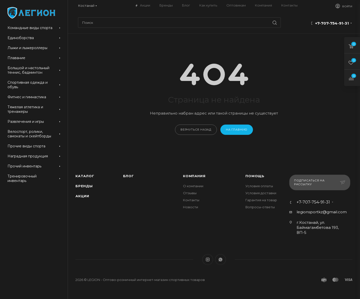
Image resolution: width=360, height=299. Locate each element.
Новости (190, 207)
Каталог (84, 176)
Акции (82, 196)
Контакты (191, 200)
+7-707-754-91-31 (332, 23)
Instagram (207, 259)
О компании (193, 186)
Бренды (84, 186)
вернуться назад (196, 129)
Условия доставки (260, 193)
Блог (128, 176)
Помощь (254, 176)
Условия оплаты (259, 186)
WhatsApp (220, 259)
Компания (194, 176)
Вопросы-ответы (260, 207)
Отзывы (190, 193)
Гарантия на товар (261, 200)
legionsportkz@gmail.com (322, 212)
